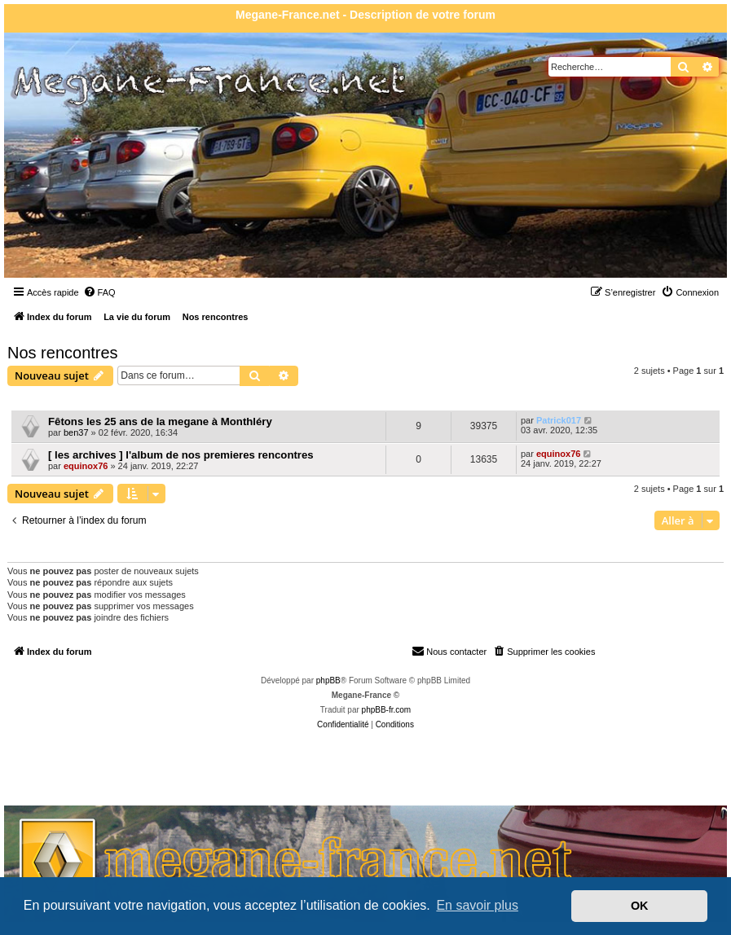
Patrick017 (558, 420)
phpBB (328, 680)
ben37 (76, 432)
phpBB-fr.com (387, 709)
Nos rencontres (62, 353)
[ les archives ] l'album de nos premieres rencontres (181, 455)
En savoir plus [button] (477, 905)
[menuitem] (99, 292)
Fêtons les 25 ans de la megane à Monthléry (160, 421)
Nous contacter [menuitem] (449, 650)
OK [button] (640, 905)
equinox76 (86, 466)
